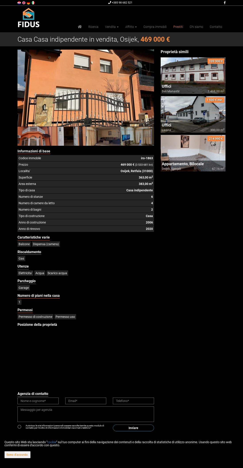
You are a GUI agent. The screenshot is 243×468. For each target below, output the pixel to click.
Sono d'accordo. (17, 454)
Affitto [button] (131, 27)
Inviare (133, 428)
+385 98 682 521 (120, 2)
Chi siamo (196, 27)
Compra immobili (155, 27)
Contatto (216, 27)
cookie (51, 442)
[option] (34, 136)
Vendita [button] (112, 27)
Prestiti (178, 27)
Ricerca (93, 27)
